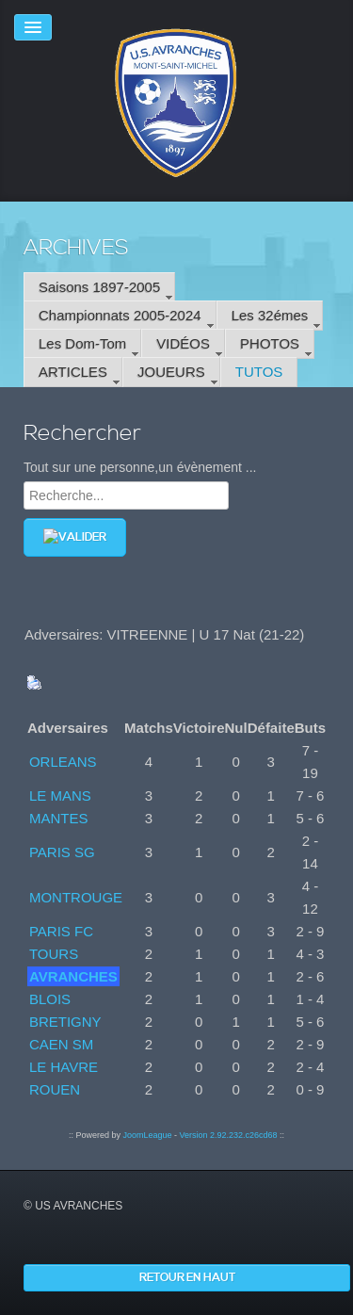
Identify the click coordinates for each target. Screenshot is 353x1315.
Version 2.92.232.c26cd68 (228, 1135)
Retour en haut (187, 1278)
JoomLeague (146, 1135)
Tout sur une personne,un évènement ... (140, 467)
